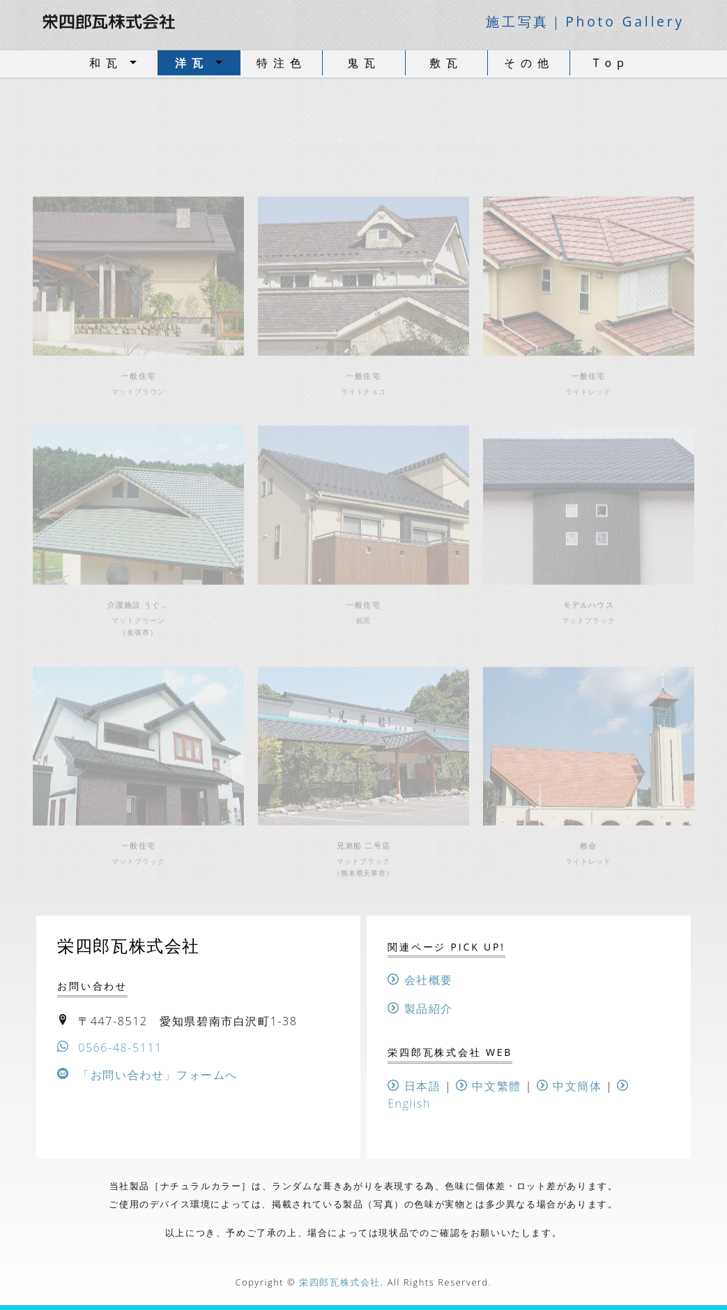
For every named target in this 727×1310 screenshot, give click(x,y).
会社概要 (420, 980)
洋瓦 (191, 62)
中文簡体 (569, 1086)
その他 (529, 62)
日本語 (414, 1086)
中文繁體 (488, 1086)
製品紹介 (420, 1008)
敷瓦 (446, 62)
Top (611, 62)
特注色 (282, 62)
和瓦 (106, 62)
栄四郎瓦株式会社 (340, 1282)
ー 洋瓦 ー (363, 142)
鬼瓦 (364, 62)
